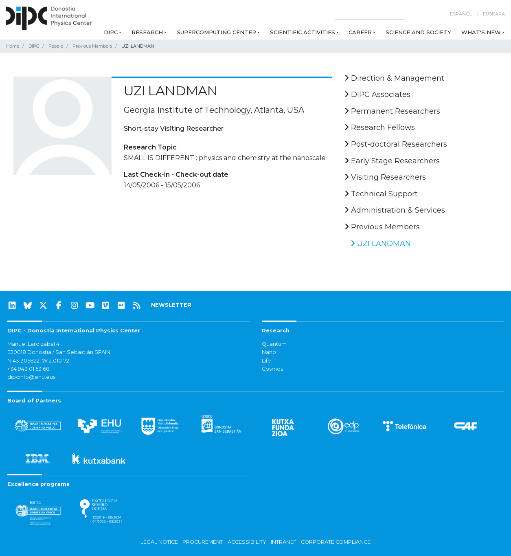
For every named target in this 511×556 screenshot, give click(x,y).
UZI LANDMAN (381, 243)
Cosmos (272, 369)
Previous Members (92, 46)
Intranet (283, 542)
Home (12, 46)
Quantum (274, 344)
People (55, 46)
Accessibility (247, 542)
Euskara (494, 14)
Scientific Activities (302, 32)
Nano (269, 352)
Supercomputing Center (216, 32)
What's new (481, 32)
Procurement (202, 542)
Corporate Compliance (336, 542)
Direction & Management (394, 78)
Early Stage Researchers (392, 160)
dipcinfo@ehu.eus (31, 377)
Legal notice (159, 542)
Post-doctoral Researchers (395, 144)
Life (266, 361)
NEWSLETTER (171, 305)
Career (360, 32)
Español (461, 14)
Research (147, 32)
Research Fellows (379, 127)
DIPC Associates (377, 94)
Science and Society (418, 32)
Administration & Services (394, 210)
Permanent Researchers (392, 111)
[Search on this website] (370, 14)
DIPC (111, 32)
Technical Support (381, 193)
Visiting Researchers (385, 177)
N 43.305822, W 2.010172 (38, 361)
